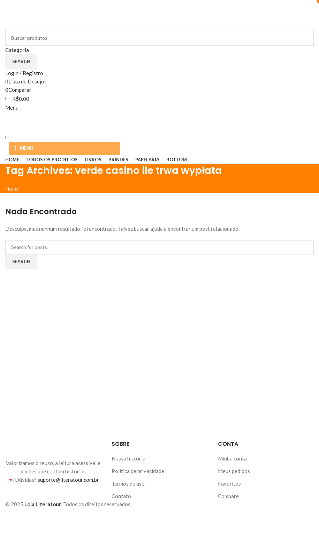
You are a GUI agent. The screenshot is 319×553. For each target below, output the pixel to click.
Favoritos (229, 483)
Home (12, 188)
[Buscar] (159, 38)
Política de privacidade (138, 471)
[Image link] (53, 448)
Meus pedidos (234, 471)
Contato (121, 496)
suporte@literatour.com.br (68, 480)
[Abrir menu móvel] (11, 107)
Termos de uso (128, 483)
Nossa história (128, 458)
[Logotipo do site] (48, 14)
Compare (228, 496)
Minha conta (232, 458)
